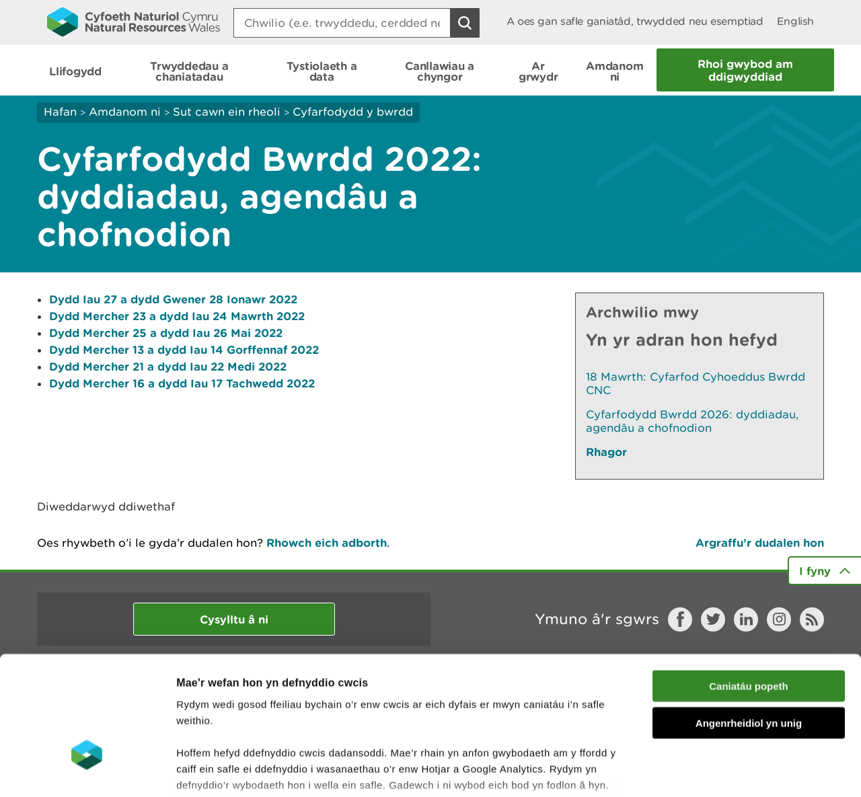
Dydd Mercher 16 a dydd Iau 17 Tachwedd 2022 (182, 383)
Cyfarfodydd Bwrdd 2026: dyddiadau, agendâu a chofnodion (692, 421)
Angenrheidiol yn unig (749, 624)
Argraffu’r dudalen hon (760, 542)
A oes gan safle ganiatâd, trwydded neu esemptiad (635, 21)
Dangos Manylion (748, 770)
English (795, 21)
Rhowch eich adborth (326, 542)
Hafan (60, 111)
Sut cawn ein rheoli (226, 111)
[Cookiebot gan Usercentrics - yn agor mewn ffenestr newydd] (87, 771)
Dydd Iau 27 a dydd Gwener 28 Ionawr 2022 (173, 299)
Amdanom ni (125, 111)
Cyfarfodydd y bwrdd (353, 111)
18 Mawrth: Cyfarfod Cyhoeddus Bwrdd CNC (695, 383)
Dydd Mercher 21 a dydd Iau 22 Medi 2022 (168, 366)
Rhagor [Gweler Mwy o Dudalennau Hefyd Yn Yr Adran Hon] (606, 451)
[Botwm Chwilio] (465, 23)
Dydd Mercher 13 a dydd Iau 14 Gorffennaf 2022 (184, 349)
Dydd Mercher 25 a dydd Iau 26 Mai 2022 (166, 332)
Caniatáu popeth (748, 588)
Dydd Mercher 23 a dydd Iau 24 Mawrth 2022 (177, 315)
